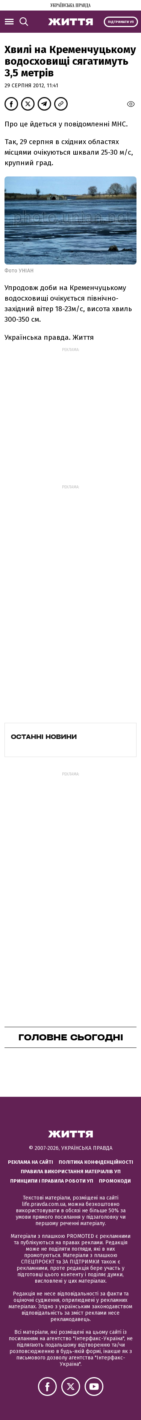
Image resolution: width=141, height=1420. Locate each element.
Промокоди (115, 1181)
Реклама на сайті (30, 1162)
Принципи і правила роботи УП (51, 1181)
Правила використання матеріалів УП (71, 1171)
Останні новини (44, 737)
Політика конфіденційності (96, 1162)
